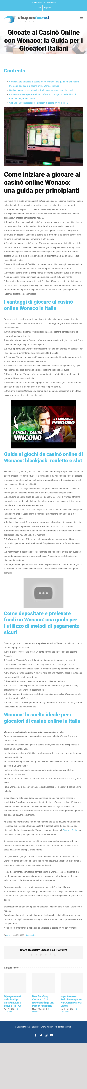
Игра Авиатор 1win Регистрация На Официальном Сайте (71, 1001)
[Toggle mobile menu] (81, 18)
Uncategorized (31, 935)
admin (8, 935)
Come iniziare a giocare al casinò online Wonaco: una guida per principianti (44, 81)
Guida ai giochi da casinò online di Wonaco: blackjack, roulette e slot (41, 90)
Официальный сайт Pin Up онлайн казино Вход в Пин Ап (12, 1001)
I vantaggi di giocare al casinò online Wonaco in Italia (34, 86)
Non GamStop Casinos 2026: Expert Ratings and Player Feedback (43, 1001)
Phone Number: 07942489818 (43, 2)
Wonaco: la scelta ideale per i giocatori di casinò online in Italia (38, 103)
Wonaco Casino (70, 830)
